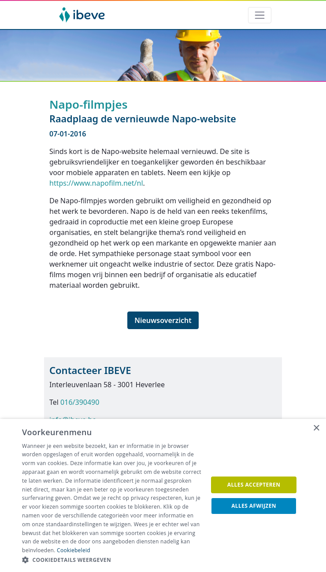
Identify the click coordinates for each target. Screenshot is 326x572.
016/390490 (79, 402)
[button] (112, 560)
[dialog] (163, 495)
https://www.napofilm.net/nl (96, 183)
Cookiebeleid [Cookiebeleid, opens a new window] (73, 550)
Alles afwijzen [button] (253, 506)
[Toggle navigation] (259, 15)
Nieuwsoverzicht (163, 320)
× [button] (316, 428)
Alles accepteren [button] (254, 484)
